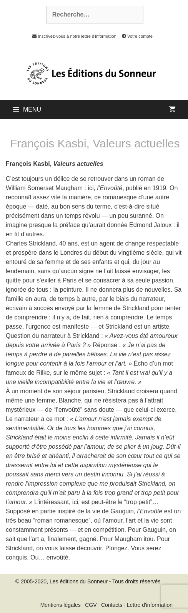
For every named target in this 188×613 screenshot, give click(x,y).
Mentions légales (60, 605)
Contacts (111, 605)
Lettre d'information (150, 605)
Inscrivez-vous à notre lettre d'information (72, 36)
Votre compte (135, 36)
